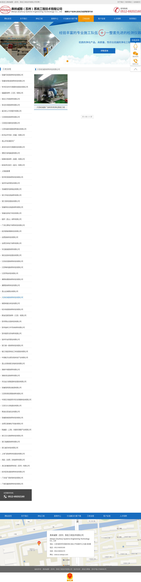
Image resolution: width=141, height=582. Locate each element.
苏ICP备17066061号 (99, 569)
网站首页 (7, 19)
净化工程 (39, 19)
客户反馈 (101, 19)
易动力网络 (86, 569)
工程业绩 (86, 19)
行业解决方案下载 (70, 19)
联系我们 (128, 2)
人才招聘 (117, 19)
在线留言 (137, 2)
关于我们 (120, 2)
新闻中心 (54, 19)
